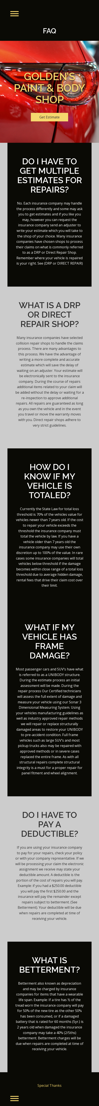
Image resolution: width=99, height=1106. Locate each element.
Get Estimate (49, 117)
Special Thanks (49, 1085)
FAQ (49, 31)
